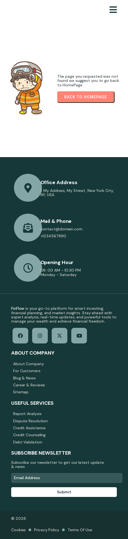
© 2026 (18, 518)
